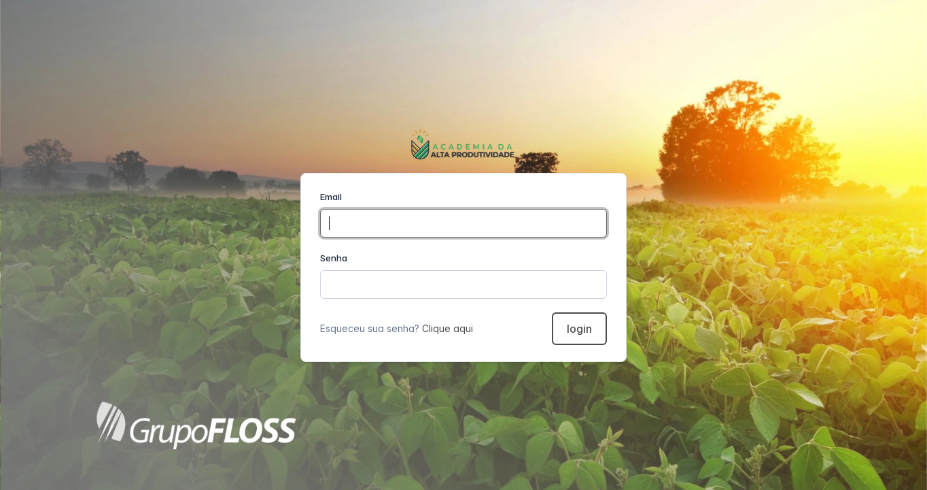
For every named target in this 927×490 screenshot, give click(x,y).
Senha (333, 257)
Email (331, 196)
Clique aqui (447, 328)
